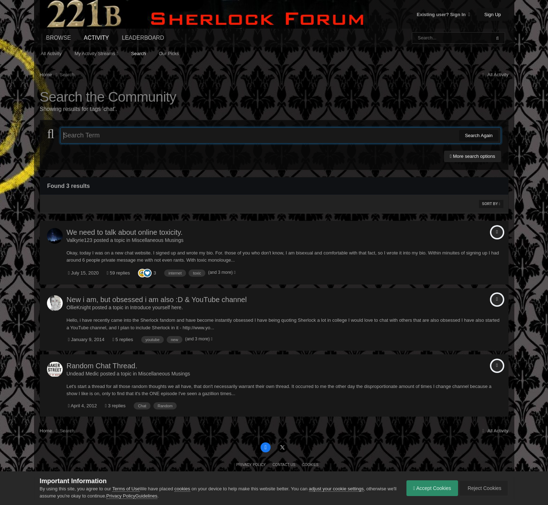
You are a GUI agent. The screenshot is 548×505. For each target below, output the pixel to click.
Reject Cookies (483, 488)
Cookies (310, 465)
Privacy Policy (251, 465)
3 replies (115, 405)
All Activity (51, 53)
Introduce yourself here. (156, 307)
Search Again (478, 135)
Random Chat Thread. (102, 366)
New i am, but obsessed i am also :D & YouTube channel (157, 300)
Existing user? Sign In (443, 14)
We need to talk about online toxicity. (125, 232)
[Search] (433, 38)
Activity (96, 38)
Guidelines (156, 496)
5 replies (123, 339)
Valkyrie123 (79, 240)
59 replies (118, 273)
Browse (58, 38)
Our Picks (169, 53)
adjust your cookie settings (336, 488)
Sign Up (492, 14)
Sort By (491, 204)
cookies (182, 488)
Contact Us (283, 465)
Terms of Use (126, 488)
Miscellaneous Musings (158, 240)
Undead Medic (83, 374)
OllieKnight (79, 307)
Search (138, 53)
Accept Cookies (430, 488)
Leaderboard (143, 38)
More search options (472, 156)
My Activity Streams (96, 53)
